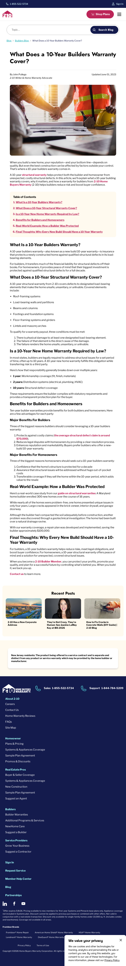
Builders (10, 809)
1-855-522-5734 (19, 4)
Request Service (15, 870)
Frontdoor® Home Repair (17, 932)
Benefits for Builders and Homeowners (40, 220)
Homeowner (13, 738)
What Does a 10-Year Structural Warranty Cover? (46, 208)
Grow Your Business (17, 845)
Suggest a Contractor (18, 851)
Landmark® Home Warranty (19, 937)
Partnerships (13, 895)
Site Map (10, 727)
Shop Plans (103, 14)
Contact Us (12, 710)
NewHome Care (15, 826)
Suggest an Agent (16, 798)
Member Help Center (18, 878)
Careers (10, 704)
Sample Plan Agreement (20, 755)
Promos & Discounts (17, 761)
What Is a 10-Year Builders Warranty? (39, 202)
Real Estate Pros (15, 769)
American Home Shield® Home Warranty (54, 932)
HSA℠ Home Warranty (89, 932)
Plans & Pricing (14, 743)
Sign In (119, 3)
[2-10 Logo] (8, 16)
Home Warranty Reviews (20, 715)
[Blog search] (50, 30)
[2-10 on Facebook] (14, 904)
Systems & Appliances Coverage (25, 749)
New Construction (16, 786)
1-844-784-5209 (112, 688)
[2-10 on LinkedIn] (5, 904)
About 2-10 (12, 698)
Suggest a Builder (16, 832)
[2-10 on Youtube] (23, 903)
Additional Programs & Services (24, 820)
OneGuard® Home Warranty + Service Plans (58, 937)
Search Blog (105, 30)
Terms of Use (43, 945)
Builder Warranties (16, 814)
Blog (8, 887)
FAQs (8, 721)
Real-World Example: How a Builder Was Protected (47, 225)
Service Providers (16, 840)
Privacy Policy (111, 960)
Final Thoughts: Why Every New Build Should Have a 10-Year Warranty (59, 231)
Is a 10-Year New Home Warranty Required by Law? (47, 214)
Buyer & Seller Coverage (20, 774)
